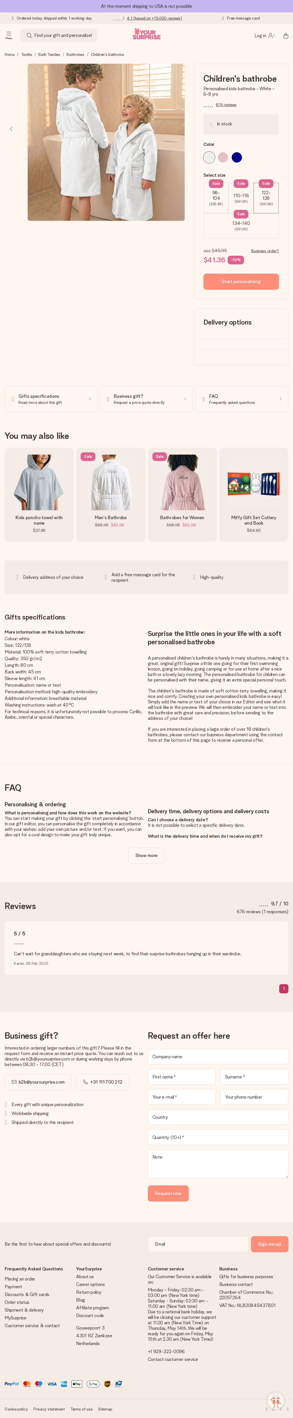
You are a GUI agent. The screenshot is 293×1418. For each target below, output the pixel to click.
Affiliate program (92, 1307)
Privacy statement (49, 1408)
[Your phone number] (254, 1096)
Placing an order (20, 1278)
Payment (13, 1286)
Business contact (236, 1284)
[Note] (218, 1163)
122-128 (266, 194)
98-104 (216, 194)
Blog (80, 1299)
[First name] (182, 1076)
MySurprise (16, 1317)
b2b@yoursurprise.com (42, 1081)
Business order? (265, 250)
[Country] (218, 1116)
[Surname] (254, 1076)
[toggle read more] (146, 855)
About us (85, 1276)
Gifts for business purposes (246, 1276)
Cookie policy (16, 1408)
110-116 (241, 193)
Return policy (88, 1291)
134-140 (241, 222)
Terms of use (81, 1408)
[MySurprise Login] (264, 35)
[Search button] (29, 35)
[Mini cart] (282, 35)
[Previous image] (11, 129)
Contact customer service (173, 1358)
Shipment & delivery (24, 1309)
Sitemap (105, 1408)
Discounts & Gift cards (27, 1294)
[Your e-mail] (182, 1096)
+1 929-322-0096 (166, 1351)
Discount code (90, 1315)
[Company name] (218, 1056)
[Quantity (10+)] (218, 1136)
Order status (17, 1301)
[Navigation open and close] (9, 35)
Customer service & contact (32, 1325)
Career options (90, 1284)
